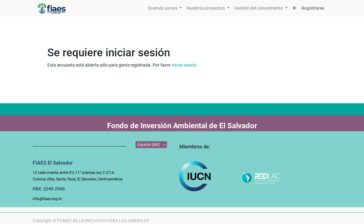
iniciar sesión (184, 65)
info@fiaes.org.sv (47, 199)
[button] (294, 8)
